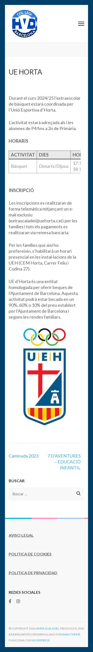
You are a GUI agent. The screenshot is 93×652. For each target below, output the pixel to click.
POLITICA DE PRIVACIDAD (33, 572)
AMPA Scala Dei (47, 628)
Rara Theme (71, 634)
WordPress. (41, 640)
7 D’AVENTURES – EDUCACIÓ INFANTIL (64, 461)
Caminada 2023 (23, 456)
